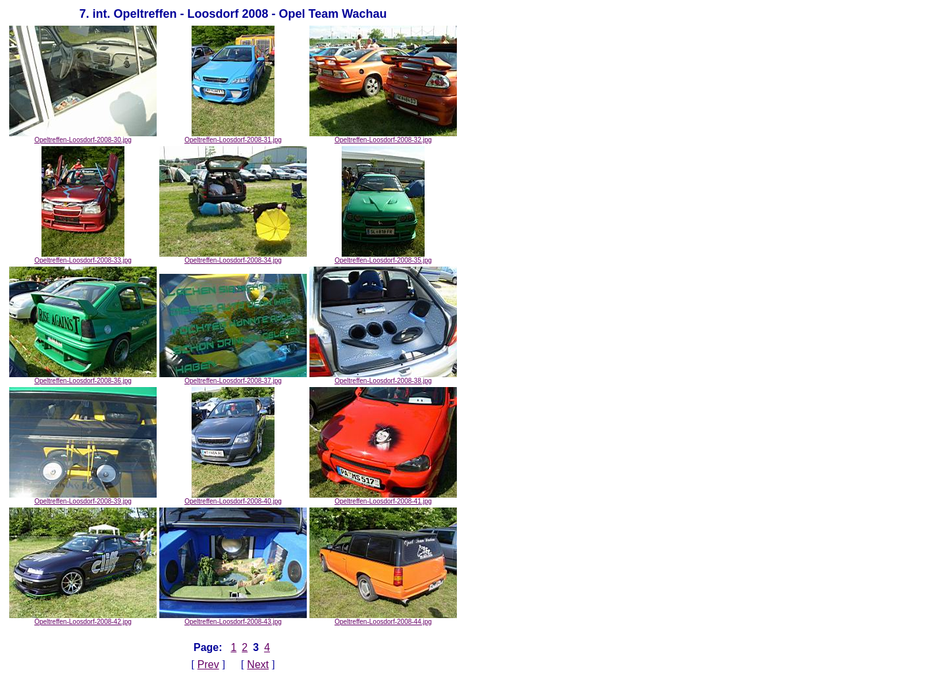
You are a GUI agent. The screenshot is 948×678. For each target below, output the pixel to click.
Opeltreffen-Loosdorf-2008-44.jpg (383, 618)
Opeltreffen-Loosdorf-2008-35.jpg (383, 257)
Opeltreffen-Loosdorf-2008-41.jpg (383, 498)
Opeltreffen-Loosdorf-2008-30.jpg (83, 136)
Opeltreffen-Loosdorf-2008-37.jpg (233, 377)
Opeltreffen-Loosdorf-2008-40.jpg (233, 498)
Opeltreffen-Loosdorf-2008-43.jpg (233, 618)
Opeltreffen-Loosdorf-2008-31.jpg (233, 136)
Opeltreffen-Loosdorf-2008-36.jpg (83, 377)
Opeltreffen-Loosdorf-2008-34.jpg (233, 257)
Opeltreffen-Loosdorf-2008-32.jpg (383, 136)
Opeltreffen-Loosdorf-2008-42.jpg (83, 618)
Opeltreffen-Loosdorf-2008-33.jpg (83, 257)
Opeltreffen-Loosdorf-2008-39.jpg (83, 498)
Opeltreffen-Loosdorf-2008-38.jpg (383, 377)
